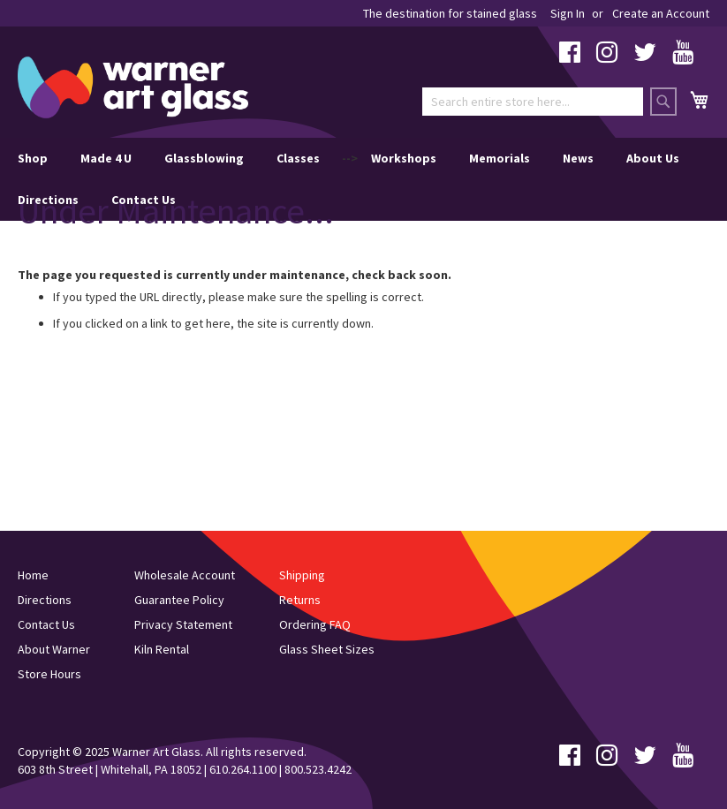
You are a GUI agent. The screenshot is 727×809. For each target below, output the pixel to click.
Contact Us (143, 200)
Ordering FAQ (315, 624)
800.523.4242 (318, 769)
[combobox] (532, 101)
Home (33, 575)
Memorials (499, 158)
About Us (652, 158)
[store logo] (133, 87)
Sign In (567, 13)
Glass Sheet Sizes (327, 649)
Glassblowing (204, 158)
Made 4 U (106, 158)
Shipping (302, 575)
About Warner (54, 649)
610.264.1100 (242, 769)
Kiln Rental (161, 649)
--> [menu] (348, 179)
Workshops (403, 158)
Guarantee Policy (179, 600)
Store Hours (49, 674)
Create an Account (660, 13)
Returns (300, 600)
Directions (48, 200)
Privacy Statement (183, 624)
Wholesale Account (184, 575)
